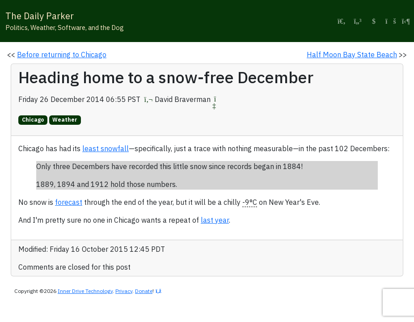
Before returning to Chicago (61, 54)
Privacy (123, 291)
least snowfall (105, 148)
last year (215, 220)
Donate (143, 291)
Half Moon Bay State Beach (352, 54)
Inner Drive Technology (85, 291)
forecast (68, 202)
